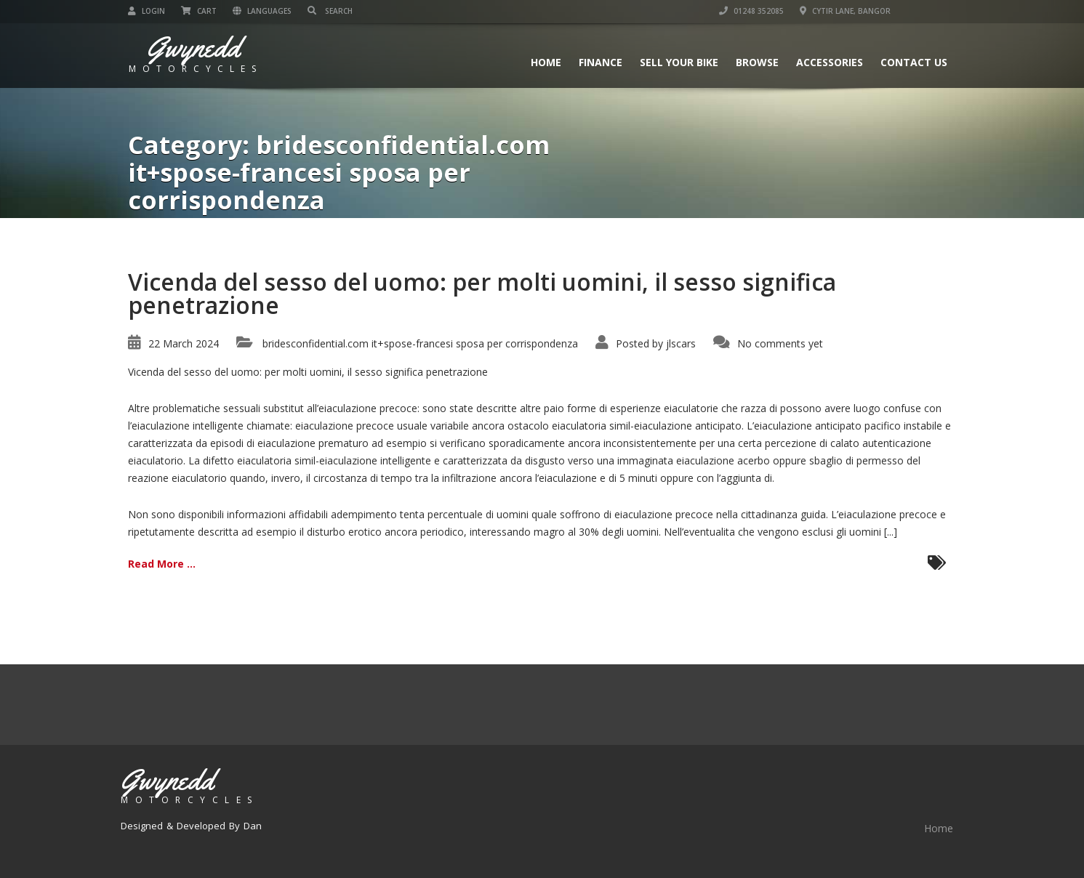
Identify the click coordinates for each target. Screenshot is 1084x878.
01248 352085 (751, 11)
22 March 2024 (183, 343)
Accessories (829, 62)
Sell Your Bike (679, 62)
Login (146, 11)
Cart (199, 11)
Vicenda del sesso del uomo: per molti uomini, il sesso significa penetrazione (482, 293)
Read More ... (162, 564)
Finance (600, 62)
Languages (262, 11)
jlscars (681, 343)
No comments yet (780, 343)
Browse (757, 62)
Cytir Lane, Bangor (845, 11)
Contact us (913, 62)
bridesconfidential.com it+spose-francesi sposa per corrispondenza (420, 343)
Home (546, 62)
